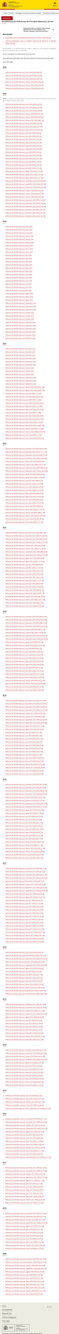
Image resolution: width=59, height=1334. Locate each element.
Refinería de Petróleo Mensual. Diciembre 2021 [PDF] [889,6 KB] (25, 532)
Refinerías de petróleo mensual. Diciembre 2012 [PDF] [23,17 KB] (26, 1119)
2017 (35, 58)
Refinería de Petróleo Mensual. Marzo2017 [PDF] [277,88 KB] (24, 926)
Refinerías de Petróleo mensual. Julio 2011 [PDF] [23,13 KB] (24, 1184)
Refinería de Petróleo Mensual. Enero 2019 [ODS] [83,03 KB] (24, 774)
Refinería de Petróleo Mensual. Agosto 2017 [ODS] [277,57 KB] (25, 897)
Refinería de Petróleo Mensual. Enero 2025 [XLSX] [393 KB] (23, 111)
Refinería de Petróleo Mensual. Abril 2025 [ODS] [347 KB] (23, 136)
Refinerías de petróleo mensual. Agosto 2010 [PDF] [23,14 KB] (24, 1226)
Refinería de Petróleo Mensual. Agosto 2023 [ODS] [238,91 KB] (25, 390)
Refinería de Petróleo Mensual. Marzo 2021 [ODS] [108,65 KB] (24, 593)
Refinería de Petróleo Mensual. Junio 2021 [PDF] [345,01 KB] (24, 571)
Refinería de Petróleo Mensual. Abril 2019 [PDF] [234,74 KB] (24, 751)
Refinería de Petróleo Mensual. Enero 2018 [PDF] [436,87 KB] (24, 855)
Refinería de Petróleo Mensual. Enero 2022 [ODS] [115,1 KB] (24, 522)
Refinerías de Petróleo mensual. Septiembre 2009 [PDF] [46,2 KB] (26, 1268)
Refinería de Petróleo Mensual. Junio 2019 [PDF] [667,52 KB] (24, 739)
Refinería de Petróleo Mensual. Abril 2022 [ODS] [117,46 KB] (24, 503)
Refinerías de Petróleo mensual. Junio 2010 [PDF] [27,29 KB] (24, 1232)
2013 (48, 58)
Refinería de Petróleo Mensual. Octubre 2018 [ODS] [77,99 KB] (25, 800)
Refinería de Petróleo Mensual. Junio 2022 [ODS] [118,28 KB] (24, 490)
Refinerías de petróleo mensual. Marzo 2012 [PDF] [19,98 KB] (24, 1144)
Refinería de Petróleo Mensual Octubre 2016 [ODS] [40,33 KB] (25, 962)
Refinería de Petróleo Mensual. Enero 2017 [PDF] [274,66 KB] (24, 938)
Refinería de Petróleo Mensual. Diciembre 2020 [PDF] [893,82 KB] (26, 616)
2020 (24, 58)
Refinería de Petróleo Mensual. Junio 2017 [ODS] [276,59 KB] (24, 910)
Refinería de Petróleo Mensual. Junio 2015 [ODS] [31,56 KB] (24, 1023)
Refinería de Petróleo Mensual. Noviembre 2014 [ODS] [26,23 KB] (26, 1053)
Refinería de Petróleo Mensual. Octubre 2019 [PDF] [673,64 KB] (25, 713)
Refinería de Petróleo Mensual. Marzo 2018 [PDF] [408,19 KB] (24, 842)
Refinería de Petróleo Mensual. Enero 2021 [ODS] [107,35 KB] (24, 606)
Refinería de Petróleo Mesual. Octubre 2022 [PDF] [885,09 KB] (24, 461)
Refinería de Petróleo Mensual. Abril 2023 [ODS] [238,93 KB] (24, 416)
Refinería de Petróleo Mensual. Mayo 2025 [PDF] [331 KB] (23, 142)
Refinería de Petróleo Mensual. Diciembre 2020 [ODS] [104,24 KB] (26, 620)
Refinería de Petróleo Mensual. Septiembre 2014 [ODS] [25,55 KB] (26, 1059)
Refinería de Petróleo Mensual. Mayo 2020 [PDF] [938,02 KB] (24, 661)
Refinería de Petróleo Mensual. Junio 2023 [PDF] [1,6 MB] (23, 400)
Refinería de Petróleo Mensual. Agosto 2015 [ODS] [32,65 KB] (24, 1017)
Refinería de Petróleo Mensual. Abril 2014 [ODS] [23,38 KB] (24, 1075)
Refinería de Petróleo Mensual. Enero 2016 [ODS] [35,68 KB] (24, 952)
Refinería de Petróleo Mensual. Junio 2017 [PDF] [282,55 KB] (24, 907)
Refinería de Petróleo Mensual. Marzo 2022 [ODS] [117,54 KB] (24, 509)
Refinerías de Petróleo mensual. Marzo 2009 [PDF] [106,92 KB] (25, 1288)
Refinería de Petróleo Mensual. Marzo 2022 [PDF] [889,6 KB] (24, 506)
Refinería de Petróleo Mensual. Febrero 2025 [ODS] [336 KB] (24, 117)
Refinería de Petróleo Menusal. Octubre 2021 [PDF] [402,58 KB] (25, 545)
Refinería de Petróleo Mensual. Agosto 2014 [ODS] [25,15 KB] (24, 1063)
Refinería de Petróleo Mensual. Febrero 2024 (19, 236)
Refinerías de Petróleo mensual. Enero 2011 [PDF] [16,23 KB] (24, 1203)
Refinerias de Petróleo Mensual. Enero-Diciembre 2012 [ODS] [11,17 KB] (28, 1157)
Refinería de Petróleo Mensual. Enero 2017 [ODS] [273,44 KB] (24, 942)
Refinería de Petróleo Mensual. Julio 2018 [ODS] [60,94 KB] (23, 819)
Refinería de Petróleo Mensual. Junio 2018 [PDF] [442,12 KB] (24, 823)
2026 (4, 58)
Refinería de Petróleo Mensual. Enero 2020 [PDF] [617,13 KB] (24, 687)
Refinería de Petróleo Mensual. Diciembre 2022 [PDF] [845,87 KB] (26, 449)
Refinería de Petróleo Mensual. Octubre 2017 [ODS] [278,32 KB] (25, 884)
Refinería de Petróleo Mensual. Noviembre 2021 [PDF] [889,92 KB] (26, 539)
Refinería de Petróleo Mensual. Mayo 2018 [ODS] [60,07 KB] (24, 832)
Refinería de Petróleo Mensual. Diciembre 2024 (20, 332)
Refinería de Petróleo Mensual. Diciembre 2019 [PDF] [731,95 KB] (26, 700)
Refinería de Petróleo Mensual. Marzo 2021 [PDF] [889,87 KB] (24, 590)
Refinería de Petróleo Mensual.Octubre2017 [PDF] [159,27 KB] (25, 881)
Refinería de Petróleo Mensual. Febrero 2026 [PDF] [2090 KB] (24, 82)
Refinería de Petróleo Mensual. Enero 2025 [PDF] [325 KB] (23, 104)
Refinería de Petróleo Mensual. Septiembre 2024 (20, 303)
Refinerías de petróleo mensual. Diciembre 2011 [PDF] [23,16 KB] (26, 1168)
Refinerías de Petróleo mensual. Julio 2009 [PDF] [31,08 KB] (24, 1275)
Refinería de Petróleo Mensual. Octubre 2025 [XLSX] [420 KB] (24, 197)
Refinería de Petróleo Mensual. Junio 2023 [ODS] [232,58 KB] (24, 403)
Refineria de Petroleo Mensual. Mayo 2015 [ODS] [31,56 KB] (24, 1027)
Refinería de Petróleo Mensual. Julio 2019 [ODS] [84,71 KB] (23, 735)
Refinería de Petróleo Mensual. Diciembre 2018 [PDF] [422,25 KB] (26, 784)
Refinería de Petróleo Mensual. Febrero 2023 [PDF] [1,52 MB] (24, 428)
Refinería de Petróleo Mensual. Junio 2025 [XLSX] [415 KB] (23, 158)
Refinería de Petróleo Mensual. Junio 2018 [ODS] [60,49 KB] (24, 826)
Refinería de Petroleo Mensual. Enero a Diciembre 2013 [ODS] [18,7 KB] (28, 1108)
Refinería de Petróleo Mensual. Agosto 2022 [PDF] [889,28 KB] (24, 474)
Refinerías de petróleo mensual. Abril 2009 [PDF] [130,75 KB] (24, 1284)
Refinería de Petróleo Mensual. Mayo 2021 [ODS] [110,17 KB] (24, 580)
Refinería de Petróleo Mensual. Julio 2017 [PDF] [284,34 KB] (24, 900)
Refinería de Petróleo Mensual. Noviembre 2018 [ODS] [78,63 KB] (26, 794)
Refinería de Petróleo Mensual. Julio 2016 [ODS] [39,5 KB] (23, 971)
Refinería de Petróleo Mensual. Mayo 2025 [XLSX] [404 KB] (23, 149)
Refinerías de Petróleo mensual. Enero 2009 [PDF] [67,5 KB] (24, 1294)
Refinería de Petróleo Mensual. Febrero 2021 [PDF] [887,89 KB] (25, 596)
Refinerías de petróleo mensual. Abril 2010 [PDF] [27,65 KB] (24, 1239)
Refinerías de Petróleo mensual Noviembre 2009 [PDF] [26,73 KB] (26, 1262)
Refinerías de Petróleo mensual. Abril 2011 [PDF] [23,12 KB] (24, 1193)
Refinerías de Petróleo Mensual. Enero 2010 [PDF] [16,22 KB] (24, 1248)
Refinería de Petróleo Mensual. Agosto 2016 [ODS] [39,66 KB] (24, 968)
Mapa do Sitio (7, 1313)
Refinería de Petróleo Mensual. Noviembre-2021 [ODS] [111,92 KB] (26, 542)
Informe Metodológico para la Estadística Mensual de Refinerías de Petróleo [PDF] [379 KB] (30, 42)
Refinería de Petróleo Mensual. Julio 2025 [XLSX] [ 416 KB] (23, 168)
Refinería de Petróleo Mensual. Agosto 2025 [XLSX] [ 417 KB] (24, 178)
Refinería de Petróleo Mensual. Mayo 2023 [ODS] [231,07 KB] (24, 409)
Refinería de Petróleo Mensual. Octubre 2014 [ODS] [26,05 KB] (25, 1056)
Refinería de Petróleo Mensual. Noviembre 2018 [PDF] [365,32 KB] (26, 791)
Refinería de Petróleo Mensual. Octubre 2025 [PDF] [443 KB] (24, 190)
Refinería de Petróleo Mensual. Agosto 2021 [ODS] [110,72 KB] (25, 561)
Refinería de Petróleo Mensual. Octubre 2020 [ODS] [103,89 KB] (25, 632)
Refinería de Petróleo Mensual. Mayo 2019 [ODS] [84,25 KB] (24, 748)
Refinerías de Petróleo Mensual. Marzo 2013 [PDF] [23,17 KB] (24, 1099)
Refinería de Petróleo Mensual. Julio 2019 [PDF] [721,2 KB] (23, 732)
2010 (7, 62)
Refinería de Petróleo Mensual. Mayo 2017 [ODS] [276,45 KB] (24, 916)
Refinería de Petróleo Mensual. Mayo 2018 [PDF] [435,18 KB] (24, 829)
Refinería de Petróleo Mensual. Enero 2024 (18, 226)
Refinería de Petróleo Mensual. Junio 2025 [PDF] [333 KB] (23, 152)
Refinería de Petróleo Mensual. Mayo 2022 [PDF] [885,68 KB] (24, 493)
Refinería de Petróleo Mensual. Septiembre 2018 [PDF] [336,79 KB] (26, 803)
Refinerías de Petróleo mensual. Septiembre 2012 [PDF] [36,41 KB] (26, 1128)
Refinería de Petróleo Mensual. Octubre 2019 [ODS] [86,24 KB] (25, 716)
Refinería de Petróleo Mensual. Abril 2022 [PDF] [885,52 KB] (24, 500)
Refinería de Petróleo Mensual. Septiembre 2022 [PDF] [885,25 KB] (26, 468)
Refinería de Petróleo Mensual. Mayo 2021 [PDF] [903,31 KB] (24, 577)
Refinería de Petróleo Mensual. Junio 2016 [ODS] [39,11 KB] (24, 975)
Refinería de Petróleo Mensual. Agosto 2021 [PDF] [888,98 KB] (24, 558)
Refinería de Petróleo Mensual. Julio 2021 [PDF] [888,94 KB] (24, 564)
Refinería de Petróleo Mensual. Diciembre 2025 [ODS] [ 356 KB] (25, 213)
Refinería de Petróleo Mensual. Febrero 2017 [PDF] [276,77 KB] (25, 932)
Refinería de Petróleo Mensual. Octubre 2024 (19, 313)
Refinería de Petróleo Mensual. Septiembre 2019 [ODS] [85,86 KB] (26, 723)
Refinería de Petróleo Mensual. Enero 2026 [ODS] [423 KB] (23, 75)
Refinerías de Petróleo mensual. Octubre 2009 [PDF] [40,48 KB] (25, 1265)
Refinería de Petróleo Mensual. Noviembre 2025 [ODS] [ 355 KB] (25, 203)
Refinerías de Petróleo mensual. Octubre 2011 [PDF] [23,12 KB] (25, 1174)
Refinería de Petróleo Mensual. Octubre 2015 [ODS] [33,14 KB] (25, 1011)
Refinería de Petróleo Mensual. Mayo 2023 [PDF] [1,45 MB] (23, 406)
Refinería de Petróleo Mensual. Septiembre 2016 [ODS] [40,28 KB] (26, 965)
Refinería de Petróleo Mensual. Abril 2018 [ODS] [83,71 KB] (24, 839)
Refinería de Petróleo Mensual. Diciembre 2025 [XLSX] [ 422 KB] (25, 216)
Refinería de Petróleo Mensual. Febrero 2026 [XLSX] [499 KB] (24, 88)
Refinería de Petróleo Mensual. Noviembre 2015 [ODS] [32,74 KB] (26, 1007)
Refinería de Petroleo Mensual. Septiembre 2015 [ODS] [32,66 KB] (26, 1014)
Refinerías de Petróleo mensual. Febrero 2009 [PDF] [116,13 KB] (25, 1291)
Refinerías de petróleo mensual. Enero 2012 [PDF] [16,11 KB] (24, 1151)
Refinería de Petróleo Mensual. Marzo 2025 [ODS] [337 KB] (24, 127)
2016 (38, 58)
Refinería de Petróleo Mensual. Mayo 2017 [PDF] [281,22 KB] (24, 913)
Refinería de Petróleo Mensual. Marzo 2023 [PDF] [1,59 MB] (24, 422)
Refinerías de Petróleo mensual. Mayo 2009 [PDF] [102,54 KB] (24, 1281)
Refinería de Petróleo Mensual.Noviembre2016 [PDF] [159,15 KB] (25, 955)
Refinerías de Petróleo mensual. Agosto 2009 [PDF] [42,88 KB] (24, 1272)
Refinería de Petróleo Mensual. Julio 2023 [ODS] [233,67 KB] (24, 397)
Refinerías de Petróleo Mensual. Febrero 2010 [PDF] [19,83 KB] (25, 1245)
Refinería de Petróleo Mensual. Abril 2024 (18, 255)
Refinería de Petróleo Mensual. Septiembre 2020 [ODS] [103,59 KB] (26, 639)
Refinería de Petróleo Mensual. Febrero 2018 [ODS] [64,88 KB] (25, 851)
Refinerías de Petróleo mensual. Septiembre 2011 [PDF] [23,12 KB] (26, 1177)
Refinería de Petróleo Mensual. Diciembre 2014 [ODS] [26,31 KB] (25, 1050)
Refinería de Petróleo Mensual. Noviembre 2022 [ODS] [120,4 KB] (26, 458)
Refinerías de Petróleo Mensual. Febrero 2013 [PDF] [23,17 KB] (25, 1102)
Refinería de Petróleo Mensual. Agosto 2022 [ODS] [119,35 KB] (25, 477)
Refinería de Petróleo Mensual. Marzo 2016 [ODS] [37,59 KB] (24, 984)
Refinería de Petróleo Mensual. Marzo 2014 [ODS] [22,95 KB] (24, 1079)
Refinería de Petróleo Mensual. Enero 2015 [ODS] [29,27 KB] (24, 1039)
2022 (18, 58)
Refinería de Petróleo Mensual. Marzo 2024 (19, 246)
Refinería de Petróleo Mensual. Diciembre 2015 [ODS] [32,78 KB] (25, 1004)
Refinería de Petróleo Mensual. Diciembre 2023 (20, 349)
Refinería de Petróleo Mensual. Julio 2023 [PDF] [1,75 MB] (23, 393)
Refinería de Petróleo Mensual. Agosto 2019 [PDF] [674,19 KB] (24, 726)
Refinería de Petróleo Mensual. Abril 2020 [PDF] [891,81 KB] (24, 668)
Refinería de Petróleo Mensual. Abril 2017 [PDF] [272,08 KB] (24, 919)
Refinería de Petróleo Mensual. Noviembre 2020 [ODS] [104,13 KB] (26, 626)
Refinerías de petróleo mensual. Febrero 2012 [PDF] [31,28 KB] (25, 1147)
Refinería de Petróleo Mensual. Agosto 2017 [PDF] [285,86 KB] (24, 894)
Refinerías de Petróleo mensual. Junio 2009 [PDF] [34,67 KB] (24, 1278)
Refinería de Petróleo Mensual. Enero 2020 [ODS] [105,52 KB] (24, 690)
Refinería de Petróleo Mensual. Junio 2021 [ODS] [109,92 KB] (24, 574)
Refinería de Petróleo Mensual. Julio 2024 (18, 284)
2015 (41, 58)
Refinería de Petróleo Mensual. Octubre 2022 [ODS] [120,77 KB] (25, 465)
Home (5, 13)
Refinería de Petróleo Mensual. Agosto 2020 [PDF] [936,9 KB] (24, 642)
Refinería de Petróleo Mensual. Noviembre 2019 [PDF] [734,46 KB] (26, 707)
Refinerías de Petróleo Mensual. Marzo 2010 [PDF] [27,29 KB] (24, 1242)
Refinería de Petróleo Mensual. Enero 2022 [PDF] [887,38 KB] (24, 519)
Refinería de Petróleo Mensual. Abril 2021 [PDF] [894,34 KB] (24, 584)
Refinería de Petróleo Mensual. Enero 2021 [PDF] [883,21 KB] (24, 603)
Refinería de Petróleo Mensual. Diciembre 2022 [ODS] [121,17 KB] (26, 452)
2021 (21, 58)
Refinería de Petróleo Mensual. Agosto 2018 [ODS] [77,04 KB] (24, 813)
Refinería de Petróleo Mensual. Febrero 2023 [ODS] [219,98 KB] (25, 432)
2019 (28, 58)
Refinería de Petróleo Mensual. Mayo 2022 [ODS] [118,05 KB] (24, 496)
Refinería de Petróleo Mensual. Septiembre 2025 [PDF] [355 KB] (25, 181)
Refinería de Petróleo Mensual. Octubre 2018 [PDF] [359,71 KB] (25, 797)
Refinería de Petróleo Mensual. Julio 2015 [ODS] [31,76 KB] (23, 1020)
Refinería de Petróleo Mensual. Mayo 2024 (18, 265)
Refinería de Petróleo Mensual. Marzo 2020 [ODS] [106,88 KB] (24, 677)
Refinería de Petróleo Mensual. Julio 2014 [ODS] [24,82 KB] (23, 1066)
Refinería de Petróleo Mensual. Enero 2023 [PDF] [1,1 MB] (23, 435)
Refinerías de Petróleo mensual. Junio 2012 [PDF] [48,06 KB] (24, 1138)
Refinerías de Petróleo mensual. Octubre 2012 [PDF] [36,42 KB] (25, 1125)
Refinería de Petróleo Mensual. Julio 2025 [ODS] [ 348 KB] (23, 165)
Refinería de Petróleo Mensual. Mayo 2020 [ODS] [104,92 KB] (24, 664)
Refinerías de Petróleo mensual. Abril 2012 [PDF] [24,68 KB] (24, 1154)
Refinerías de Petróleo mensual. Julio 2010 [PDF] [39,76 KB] (24, 1229)
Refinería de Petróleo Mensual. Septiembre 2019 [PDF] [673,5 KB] (26, 720)
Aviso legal (6, 1321)
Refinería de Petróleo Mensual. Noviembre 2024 (20, 322)
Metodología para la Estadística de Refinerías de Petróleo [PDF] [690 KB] (28, 38)
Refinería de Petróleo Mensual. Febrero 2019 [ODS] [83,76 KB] (25, 767)
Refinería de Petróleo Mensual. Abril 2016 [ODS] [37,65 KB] (24, 981)
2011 (4, 62)
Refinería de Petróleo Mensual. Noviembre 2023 (20, 358)
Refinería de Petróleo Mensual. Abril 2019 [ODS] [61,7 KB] (23, 755)
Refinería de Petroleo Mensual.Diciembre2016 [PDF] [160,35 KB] (25, 990)
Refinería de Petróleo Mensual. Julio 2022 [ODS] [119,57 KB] (24, 484)
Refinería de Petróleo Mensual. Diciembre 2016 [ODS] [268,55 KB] (26, 994)
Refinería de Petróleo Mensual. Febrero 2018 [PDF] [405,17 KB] (25, 848)
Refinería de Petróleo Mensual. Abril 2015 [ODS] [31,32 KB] (24, 1030)
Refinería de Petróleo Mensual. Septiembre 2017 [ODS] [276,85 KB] (26, 891)
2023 (14, 58)
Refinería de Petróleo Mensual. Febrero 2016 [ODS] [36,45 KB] (25, 987)
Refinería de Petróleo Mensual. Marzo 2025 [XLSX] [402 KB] (24, 130)
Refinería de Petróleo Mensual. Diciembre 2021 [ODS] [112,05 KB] (26, 536)
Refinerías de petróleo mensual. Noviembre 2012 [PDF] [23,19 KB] (26, 1122)
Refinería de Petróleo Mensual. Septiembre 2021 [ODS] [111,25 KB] (26, 555)
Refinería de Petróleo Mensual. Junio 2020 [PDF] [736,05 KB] (24, 655)
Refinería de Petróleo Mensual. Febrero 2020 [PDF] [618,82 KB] (25, 680)
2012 (52, 58)
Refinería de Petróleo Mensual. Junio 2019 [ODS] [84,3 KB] (23, 742)
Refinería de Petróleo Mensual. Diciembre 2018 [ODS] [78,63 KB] (25, 787)
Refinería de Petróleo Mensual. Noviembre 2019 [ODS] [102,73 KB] (26, 710)
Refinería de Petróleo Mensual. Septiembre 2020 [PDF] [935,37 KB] (26, 636)
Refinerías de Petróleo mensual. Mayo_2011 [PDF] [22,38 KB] (24, 1190)
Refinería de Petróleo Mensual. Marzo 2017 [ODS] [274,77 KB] (24, 929)
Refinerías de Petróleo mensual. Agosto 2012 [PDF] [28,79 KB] (24, 1132)
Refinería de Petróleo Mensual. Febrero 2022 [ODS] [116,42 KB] (25, 516)
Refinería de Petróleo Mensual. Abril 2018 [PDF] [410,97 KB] (24, 835)
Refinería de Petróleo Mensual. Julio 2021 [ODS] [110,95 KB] (24, 568)
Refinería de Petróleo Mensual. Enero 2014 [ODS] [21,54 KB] (24, 1085)
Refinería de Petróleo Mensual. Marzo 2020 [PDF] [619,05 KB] (24, 674)
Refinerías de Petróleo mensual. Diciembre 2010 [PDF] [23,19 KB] (25, 1213)
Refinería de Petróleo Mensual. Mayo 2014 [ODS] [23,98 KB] (24, 1072)
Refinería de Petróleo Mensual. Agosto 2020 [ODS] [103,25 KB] (25, 645)
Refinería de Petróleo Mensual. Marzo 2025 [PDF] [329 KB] (23, 123)
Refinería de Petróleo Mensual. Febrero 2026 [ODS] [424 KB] (24, 85)
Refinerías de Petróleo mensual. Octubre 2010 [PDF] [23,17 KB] (25, 1220)
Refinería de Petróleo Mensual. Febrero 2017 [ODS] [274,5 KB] (25, 935)
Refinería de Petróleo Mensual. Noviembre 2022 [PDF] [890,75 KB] (26, 455)
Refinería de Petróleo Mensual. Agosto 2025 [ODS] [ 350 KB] (24, 174)
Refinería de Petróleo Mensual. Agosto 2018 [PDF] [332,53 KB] (24, 810)
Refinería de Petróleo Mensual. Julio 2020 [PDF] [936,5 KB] (23, 648)
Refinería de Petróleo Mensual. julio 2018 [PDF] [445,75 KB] (24, 816)
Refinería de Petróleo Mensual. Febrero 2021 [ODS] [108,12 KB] (25, 600)
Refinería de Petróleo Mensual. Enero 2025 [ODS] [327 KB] (23, 107)
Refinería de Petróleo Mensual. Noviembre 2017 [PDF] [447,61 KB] (26, 875)
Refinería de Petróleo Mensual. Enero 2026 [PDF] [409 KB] (23, 72)
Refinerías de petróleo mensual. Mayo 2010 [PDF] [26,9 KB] (24, 1236)
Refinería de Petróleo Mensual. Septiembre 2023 (20, 377)
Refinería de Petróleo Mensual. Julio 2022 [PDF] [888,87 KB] (24, 480)
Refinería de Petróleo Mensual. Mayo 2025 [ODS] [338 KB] (23, 146)
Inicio (4, 1306)
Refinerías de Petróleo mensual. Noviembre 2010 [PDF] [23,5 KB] (25, 1216)
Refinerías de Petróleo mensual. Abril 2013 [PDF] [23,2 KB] (23, 1095)
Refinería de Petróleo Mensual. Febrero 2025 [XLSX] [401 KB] (24, 120)
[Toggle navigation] (54, 4)
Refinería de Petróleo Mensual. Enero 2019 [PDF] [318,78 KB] (24, 771)
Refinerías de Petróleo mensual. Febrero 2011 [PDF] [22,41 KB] (25, 1199)
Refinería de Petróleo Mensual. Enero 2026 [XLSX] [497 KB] (23, 79)
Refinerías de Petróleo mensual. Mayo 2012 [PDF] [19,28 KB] (24, 1141)
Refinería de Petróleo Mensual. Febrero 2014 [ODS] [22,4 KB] (24, 1082)
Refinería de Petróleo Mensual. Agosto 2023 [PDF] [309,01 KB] (24, 387)
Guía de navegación (9, 1317)
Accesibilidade (7, 1310)
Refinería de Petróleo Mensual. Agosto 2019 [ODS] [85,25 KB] (24, 729)
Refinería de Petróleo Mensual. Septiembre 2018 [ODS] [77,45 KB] (26, 807)
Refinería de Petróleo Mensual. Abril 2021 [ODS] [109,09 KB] (24, 587)
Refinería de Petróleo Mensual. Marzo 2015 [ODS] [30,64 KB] (24, 1033)
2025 (7, 58)
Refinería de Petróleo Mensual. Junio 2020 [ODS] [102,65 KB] (24, 658)
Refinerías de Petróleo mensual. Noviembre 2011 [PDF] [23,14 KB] (26, 1171)
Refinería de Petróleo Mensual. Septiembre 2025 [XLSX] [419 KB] (25, 187)
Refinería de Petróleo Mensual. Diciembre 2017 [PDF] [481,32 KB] (26, 868)
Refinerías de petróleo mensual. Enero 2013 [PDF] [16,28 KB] (24, 1105)
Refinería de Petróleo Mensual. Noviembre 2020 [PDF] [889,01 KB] (26, 623)
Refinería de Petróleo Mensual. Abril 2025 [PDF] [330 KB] (23, 133)
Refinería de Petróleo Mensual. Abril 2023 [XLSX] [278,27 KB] (24, 419)
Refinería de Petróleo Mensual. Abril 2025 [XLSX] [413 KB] (23, 139)
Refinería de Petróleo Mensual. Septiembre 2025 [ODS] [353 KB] (25, 184)
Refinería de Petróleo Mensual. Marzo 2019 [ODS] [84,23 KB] (24, 761)
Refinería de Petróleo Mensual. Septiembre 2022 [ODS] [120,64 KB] (26, 471)
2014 (45, 58)
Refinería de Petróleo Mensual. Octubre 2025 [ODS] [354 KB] (24, 194)
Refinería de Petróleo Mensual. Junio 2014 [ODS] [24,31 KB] (24, 1069)
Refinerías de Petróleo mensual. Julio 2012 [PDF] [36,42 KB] (24, 1135)
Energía (11, 13)
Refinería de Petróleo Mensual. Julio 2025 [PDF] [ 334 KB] (23, 162)
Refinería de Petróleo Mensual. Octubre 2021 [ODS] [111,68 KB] (25, 548)
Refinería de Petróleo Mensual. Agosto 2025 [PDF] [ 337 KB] (24, 171)
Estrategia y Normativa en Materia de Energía (28, 13)
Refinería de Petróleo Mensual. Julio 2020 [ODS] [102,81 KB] (24, 652)
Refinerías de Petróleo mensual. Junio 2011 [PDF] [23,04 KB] (24, 1187)
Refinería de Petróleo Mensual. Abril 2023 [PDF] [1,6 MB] (23, 412)
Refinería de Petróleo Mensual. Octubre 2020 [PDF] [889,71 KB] (25, 629)
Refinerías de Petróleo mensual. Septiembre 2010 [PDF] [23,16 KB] (26, 1223)
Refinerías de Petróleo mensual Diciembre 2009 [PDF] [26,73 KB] (25, 1259)
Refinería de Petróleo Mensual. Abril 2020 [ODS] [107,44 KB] (24, 671)
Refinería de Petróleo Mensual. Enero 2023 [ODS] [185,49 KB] (24, 438)
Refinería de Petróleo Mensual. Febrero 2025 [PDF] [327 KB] (24, 114)
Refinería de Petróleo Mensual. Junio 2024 (18, 274)
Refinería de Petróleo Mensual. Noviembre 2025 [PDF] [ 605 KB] (25, 200)
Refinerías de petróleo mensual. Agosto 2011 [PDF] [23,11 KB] (24, 1180)
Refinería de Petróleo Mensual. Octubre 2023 (19, 368)
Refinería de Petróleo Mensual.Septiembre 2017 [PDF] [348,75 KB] (26, 887)
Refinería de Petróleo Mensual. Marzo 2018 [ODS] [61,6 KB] (24, 845)
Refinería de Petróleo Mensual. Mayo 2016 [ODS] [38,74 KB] (24, 978)
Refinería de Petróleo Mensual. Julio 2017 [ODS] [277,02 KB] (24, 903)
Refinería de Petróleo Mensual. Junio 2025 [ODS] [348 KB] (23, 155)
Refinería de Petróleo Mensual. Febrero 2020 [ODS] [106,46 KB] (25, 683)
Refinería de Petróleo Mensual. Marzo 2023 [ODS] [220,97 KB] (24, 425)
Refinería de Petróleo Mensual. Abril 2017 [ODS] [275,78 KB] (24, 923)
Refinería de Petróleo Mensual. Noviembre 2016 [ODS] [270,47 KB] (26, 959)
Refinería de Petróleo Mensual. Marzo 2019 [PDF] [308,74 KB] (24, 758)
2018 (31, 58)
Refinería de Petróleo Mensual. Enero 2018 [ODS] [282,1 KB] (24, 858)
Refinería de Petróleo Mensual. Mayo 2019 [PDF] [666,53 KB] (24, 745)
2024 (11, 58)
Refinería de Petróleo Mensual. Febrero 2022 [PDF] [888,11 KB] (25, 512)
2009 (11, 62)
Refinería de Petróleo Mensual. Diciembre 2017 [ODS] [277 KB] (25, 871)
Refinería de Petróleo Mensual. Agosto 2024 (19, 293)
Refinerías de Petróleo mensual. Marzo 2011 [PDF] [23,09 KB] (24, 1196)
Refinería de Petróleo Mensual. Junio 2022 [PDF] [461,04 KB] (24, 487)
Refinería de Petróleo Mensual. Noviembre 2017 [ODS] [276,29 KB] (26, 878)
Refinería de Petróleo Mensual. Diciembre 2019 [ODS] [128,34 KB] (26, 704)
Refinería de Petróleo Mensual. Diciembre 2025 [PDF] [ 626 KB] (25, 210)
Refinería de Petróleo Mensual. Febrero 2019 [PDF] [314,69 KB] (25, 764)
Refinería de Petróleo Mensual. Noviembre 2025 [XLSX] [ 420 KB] (25, 206)
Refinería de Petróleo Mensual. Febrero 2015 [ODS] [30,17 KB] (25, 1036)
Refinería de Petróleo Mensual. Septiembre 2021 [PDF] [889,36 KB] (26, 552)
